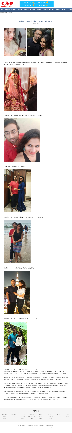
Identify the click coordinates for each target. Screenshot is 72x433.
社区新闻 (40, 13)
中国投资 (14, 418)
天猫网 (31, 418)
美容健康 (34, 13)
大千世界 (64, 9)
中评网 (58, 414)
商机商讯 (51, 9)
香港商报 (14, 416)
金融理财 (45, 9)
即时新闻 (7, 9)
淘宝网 (40, 418)
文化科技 (58, 9)
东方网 (49, 414)
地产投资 (32, 9)
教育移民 (39, 9)
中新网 (40, 414)
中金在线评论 (50, 416)
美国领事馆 (13, 414)
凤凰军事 (23, 418)
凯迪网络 (41, 416)
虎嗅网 (4, 418)
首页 (2, 9)
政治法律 (20, 9)
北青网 (67, 414)
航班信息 (32, 414)
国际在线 (23, 416)
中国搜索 (59, 416)
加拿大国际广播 (31, 416)
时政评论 (26, 9)
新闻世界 (13, 9)
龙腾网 (67, 416)
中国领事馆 (4, 414)
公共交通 (23, 414)
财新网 (4, 416)
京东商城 (50, 418)
